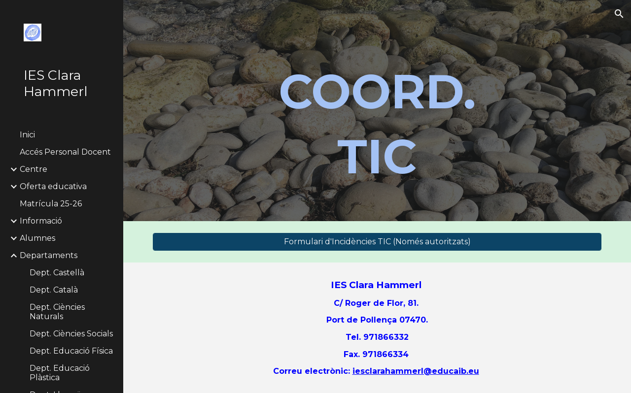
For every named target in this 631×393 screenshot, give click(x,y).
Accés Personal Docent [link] (65, 152)
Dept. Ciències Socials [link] (71, 333)
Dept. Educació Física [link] (71, 351)
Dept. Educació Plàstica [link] (60, 372)
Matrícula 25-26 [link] (51, 203)
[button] (619, 14)
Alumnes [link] (37, 238)
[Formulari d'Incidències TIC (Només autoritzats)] (377, 241)
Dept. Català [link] (54, 290)
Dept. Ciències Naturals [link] (57, 311)
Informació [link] (41, 221)
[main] (377, 124)
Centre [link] (33, 169)
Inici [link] (27, 134)
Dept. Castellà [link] (57, 272)
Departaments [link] (48, 255)
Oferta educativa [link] (53, 186)
